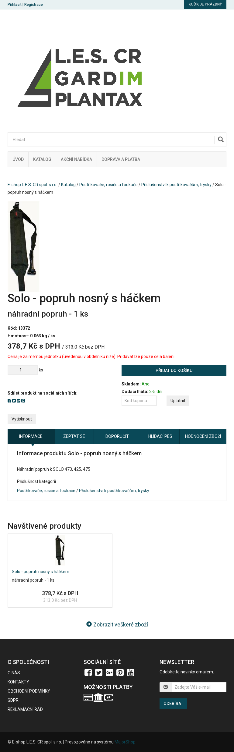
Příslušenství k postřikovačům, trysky (176, 184)
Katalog (42, 159)
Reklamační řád (25, 709)
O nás (14, 672)
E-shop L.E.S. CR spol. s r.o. (32, 184)
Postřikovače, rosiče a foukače (108, 184)
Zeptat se (74, 436)
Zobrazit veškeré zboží (117, 624)
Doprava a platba (121, 159)
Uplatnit (177, 400)
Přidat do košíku (174, 370)
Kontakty (18, 681)
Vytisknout (22, 419)
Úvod (18, 159)
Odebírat (173, 703)
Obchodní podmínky (29, 691)
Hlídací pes (160, 436)
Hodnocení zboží (203, 436)
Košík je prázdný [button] (205, 4)
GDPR (13, 700)
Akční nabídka (76, 159)
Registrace (33, 4)
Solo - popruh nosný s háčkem (40, 571)
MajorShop (125, 742)
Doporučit (117, 436)
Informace (31, 436)
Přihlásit (15, 4)
